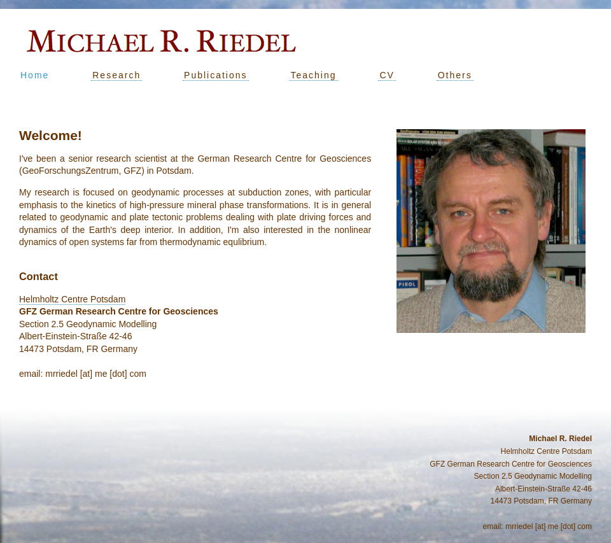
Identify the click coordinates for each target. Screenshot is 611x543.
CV (386, 75)
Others (455, 75)
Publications (216, 75)
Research (116, 75)
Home (34, 75)
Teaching (313, 75)
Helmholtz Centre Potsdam (72, 299)
